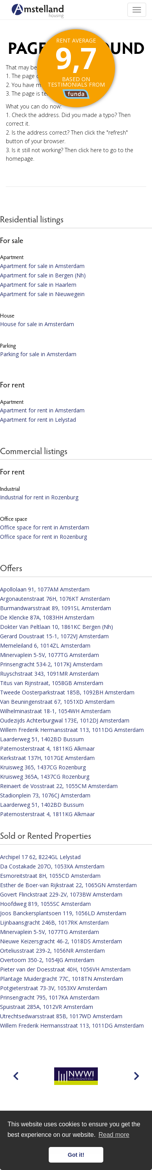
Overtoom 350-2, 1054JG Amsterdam (47, 960)
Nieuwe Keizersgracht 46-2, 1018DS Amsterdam (61, 941)
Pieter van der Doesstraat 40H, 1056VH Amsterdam (65, 969)
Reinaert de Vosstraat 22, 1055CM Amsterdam (59, 786)
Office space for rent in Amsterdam (44, 527)
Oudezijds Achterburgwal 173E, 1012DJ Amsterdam (64, 720)
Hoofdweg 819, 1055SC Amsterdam (45, 903)
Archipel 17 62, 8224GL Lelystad (40, 857)
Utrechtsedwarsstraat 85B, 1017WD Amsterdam (61, 1016)
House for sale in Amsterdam (37, 324)
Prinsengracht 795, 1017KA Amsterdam (49, 997)
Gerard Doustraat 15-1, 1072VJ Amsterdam (54, 636)
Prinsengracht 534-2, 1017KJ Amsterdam (51, 664)
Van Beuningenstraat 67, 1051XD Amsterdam (57, 701)
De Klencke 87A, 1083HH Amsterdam (47, 617)
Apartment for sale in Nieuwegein (42, 294)
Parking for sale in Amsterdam (38, 354)
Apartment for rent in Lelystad (38, 419)
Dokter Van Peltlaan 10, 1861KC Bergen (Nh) (56, 626)
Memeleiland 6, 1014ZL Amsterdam (45, 645)
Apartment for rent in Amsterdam (42, 410)
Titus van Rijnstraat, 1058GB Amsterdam (51, 683)
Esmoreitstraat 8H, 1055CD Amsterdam (50, 875)
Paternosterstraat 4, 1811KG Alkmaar (47, 748)
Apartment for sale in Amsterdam (42, 266)
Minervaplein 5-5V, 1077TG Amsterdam (49, 655)
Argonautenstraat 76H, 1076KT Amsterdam (55, 598)
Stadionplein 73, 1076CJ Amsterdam (45, 795)
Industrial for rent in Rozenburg (39, 497)
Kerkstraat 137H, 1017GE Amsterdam (47, 758)
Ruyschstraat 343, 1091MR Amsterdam (49, 673)
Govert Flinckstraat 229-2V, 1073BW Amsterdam (61, 894)
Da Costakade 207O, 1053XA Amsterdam (52, 866)
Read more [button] (114, 1134)
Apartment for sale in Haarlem (38, 284)
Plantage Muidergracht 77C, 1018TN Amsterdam (61, 978)
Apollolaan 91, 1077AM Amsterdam (45, 589)
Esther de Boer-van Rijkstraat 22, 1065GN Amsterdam (68, 885)
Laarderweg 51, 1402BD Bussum (42, 739)
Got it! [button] (76, 1155)
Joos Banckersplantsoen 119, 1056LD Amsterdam (63, 913)
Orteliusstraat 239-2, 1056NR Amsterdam (52, 950)
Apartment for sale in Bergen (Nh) (43, 275)
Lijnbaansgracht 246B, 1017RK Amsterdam (54, 922)
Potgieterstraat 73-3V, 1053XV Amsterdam (53, 988)
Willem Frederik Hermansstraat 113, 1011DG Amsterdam (72, 729)
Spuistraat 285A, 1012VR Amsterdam (46, 1006)
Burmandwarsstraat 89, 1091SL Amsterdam (55, 608)
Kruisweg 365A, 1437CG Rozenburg (44, 776)
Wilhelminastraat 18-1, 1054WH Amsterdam (55, 711)
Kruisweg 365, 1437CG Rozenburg (43, 767)
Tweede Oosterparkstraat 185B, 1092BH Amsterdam (67, 692)
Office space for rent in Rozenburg (43, 536)
